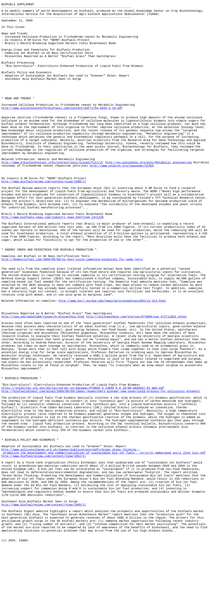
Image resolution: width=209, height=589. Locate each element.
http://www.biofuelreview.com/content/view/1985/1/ (43, 505)
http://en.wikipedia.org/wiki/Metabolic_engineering (148, 162)
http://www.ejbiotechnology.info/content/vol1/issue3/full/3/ (52, 162)
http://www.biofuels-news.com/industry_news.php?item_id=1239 (52, 217)
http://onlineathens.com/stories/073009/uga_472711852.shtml (136, 316)
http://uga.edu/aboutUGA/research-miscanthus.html (43, 316)
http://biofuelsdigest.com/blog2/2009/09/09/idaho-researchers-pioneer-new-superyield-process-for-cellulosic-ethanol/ (100, 391)
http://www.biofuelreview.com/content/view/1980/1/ (43, 181)
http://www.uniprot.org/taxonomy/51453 (122, 166)
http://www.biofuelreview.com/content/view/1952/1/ (43, 456)
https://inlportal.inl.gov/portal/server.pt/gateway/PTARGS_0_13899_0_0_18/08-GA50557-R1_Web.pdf (82, 388)
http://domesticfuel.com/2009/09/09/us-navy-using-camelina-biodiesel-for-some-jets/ (72, 259)
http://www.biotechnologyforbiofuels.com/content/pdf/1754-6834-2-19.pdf (62, 108)
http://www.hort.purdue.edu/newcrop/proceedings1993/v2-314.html (112, 301)
